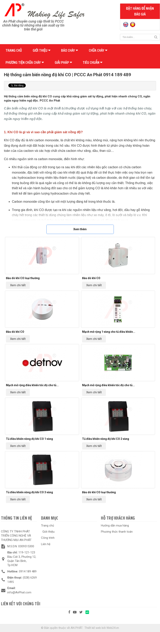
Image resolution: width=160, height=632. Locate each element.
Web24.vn (112, 628)
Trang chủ (14, 50)
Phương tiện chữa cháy (25, 62)
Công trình (48, 538)
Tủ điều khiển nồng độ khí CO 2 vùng (105, 438)
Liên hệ (45, 544)
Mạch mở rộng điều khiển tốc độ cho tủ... (32, 385)
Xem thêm (80, 229)
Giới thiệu (41, 50)
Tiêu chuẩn (92, 62)
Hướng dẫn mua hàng (115, 525)
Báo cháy (69, 50)
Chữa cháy (98, 50)
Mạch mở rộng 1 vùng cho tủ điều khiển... (108, 331)
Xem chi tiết (18, 285)
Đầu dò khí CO (91, 278)
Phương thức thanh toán (117, 531)
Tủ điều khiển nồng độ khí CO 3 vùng (29, 492)
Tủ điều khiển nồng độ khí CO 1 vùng (29, 438)
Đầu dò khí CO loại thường (23, 278)
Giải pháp (63, 62)
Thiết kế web (92, 628)
